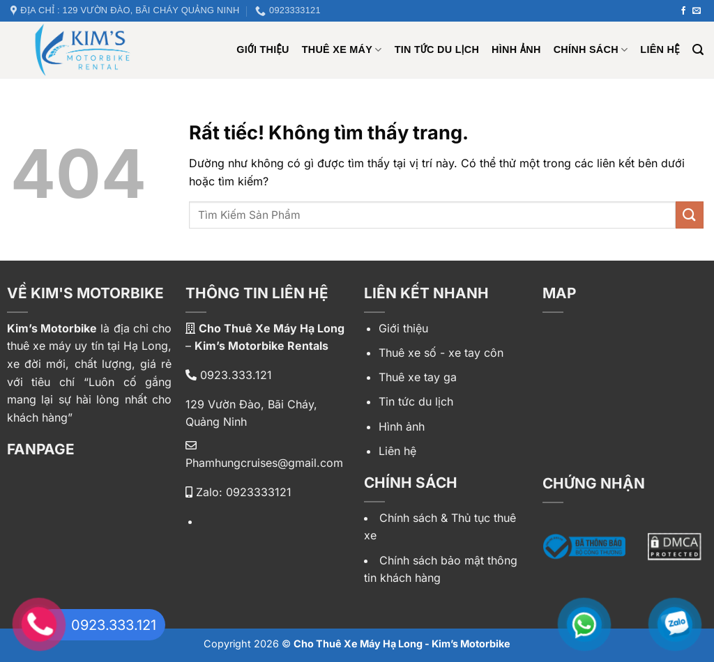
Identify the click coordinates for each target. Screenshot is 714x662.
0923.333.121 (228, 375)
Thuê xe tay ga (418, 377)
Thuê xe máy (342, 49)
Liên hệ (659, 49)
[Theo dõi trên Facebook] (683, 11)
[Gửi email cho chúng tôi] (696, 11)
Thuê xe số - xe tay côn (441, 353)
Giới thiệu (403, 328)
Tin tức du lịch (437, 49)
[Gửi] (690, 215)
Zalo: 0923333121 (238, 492)
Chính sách (591, 49)
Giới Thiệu (262, 49)
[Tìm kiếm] (698, 49)
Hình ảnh (516, 49)
